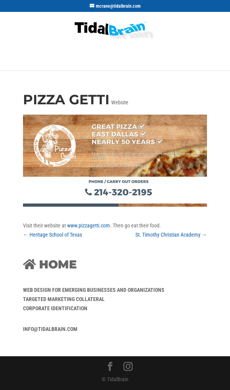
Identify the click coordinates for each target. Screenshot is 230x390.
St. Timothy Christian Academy (171, 235)
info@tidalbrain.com (50, 329)
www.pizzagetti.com (88, 225)
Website (119, 102)
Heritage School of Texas (52, 235)
